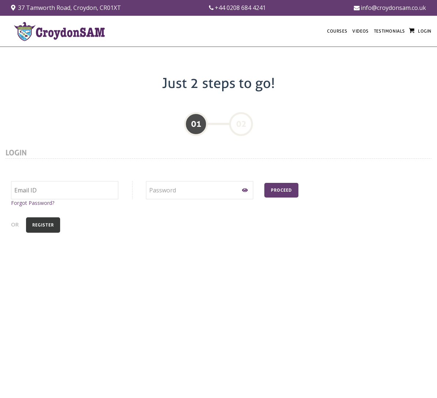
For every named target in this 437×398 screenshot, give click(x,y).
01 (196, 124)
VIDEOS (360, 31)
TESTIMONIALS (389, 31)
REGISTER (43, 225)
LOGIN (425, 31)
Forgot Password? (32, 202)
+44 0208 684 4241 (237, 8)
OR (15, 224)
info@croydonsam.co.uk (390, 8)
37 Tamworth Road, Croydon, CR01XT (66, 8)
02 (241, 124)
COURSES (337, 31)
